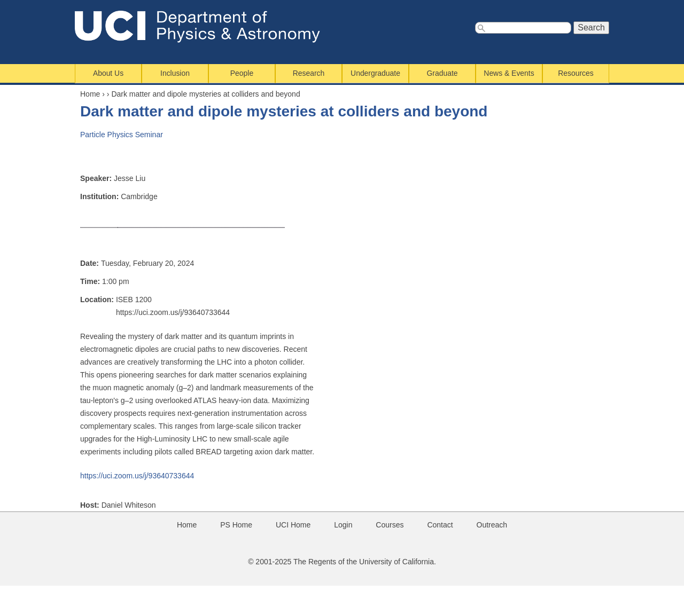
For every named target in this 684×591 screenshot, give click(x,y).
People (241, 73)
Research (309, 73)
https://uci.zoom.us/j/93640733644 (137, 475)
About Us (108, 73)
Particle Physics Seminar (121, 134)
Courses (389, 525)
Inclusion (175, 73)
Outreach (492, 525)
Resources (575, 73)
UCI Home (293, 525)
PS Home (236, 525)
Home (90, 94)
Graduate (442, 73)
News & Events (509, 73)
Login (343, 525)
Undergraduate (375, 73)
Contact (440, 525)
